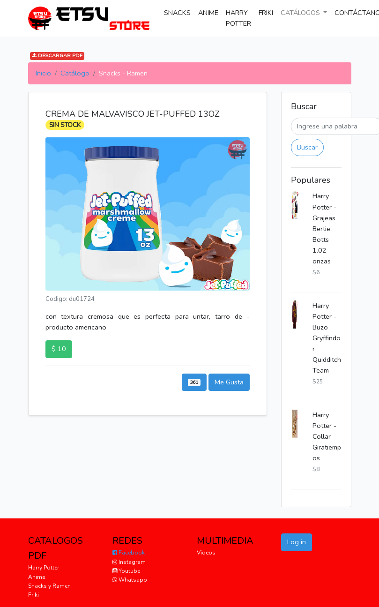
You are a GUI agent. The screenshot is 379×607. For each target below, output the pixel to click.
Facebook (128, 552)
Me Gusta (229, 382)
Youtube (126, 571)
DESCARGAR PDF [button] (57, 55)
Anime (36, 577)
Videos (206, 552)
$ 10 (59, 348)
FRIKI (266, 12)
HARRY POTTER (238, 18)
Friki (33, 595)
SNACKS (179, 12)
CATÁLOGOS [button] (301, 12)
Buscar (307, 147)
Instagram (129, 562)
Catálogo (74, 73)
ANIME (208, 12)
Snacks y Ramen (49, 586)
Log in (296, 542)
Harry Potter (43, 567)
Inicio (43, 73)
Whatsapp (129, 580)
